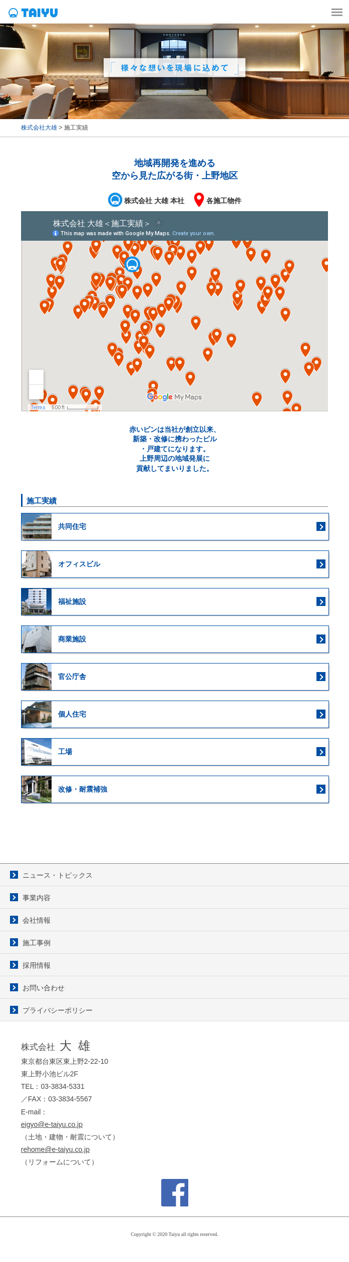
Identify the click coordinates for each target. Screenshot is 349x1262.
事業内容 (37, 898)
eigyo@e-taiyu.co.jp (52, 1124)
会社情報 (37, 920)
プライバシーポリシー (58, 1010)
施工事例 (37, 943)
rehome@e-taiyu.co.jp (55, 1149)
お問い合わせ (44, 988)
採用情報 (37, 965)
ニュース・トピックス (58, 875)
